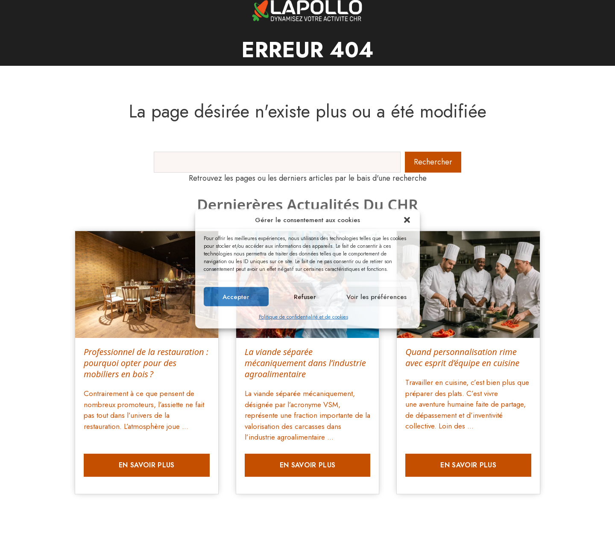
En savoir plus (146, 465)
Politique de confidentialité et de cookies (303, 317)
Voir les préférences (376, 296)
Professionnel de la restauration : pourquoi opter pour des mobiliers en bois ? (146, 363)
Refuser (305, 296)
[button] (407, 220)
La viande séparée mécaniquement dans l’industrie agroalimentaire (305, 363)
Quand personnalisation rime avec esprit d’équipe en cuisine (462, 357)
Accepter (236, 296)
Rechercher (433, 161)
